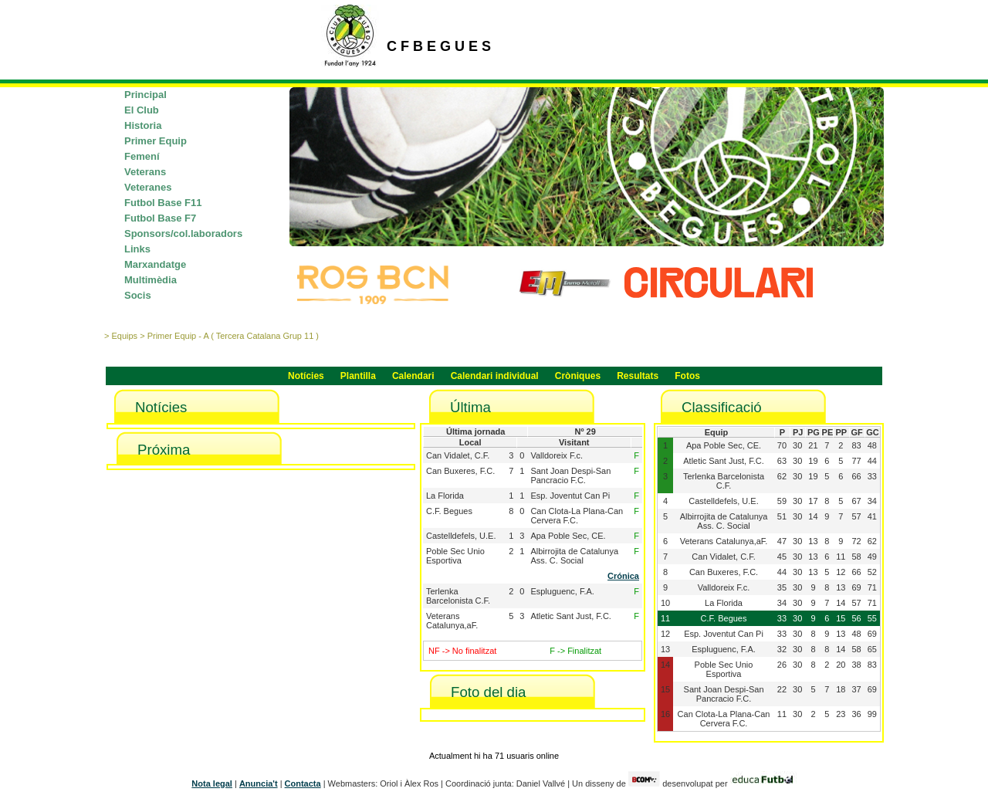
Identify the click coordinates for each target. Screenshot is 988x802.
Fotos (687, 376)
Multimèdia (150, 280)
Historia (142, 125)
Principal (145, 94)
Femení (142, 156)
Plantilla (358, 376)
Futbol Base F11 (162, 202)
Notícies (306, 376)
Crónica (623, 575)
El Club (141, 110)
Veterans (145, 172)
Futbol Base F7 (160, 218)
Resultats (637, 376)
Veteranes (147, 187)
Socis (137, 295)
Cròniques (578, 376)
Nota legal (211, 783)
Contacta (303, 783)
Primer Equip (155, 141)
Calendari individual (495, 376)
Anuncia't (258, 783)
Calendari (413, 376)
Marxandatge (155, 264)
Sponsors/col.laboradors (183, 233)
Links (137, 249)
